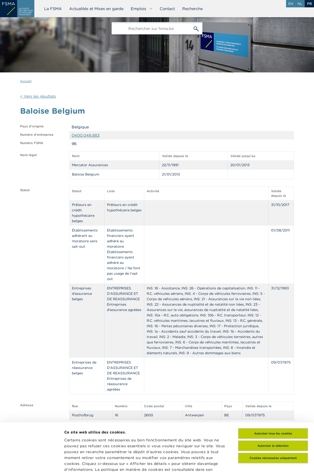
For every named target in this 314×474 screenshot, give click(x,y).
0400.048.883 (86, 135)
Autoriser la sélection (273, 398)
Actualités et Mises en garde (96, 8)
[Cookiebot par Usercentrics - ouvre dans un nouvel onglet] (31, 464)
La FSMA (53, 8)
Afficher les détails (82, 464)
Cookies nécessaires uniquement (273, 410)
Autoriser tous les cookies (273, 385)
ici (88, 427)
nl (300, 3)
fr (309, 3)
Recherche (192, 8)
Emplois (142, 8)
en (290, 3)
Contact (167, 8)
